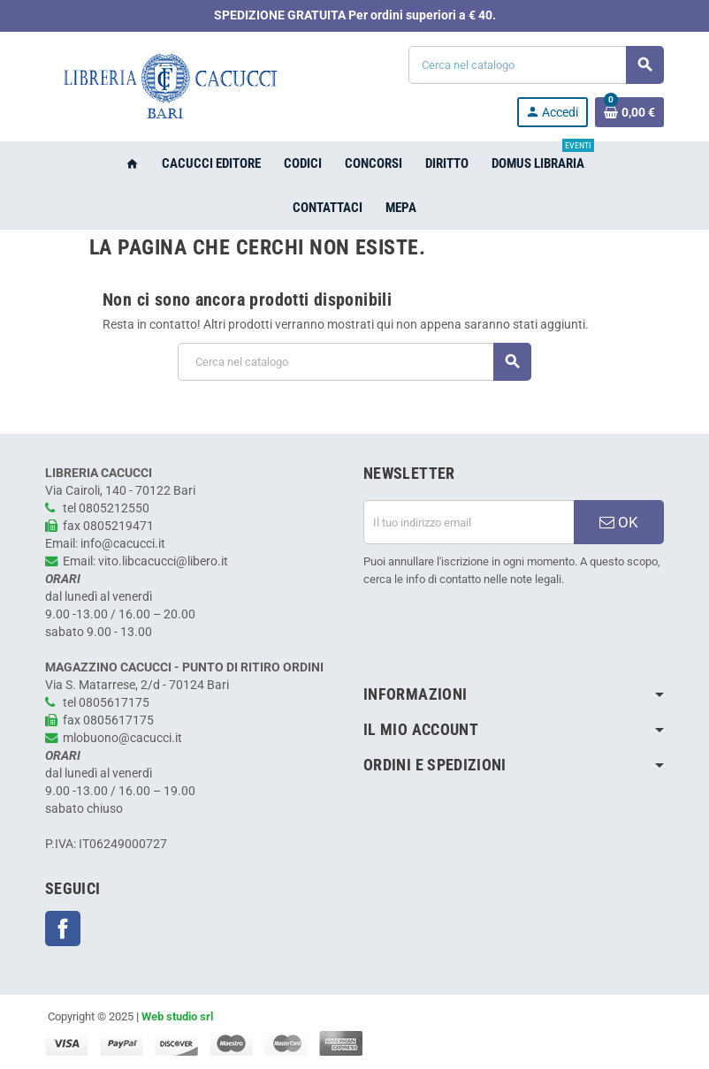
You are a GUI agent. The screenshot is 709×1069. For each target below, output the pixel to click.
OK (618, 522)
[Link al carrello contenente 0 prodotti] (629, 112)
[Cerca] (535, 65)
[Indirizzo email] (468, 522)
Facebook (62, 928)
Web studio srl (177, 1016)
